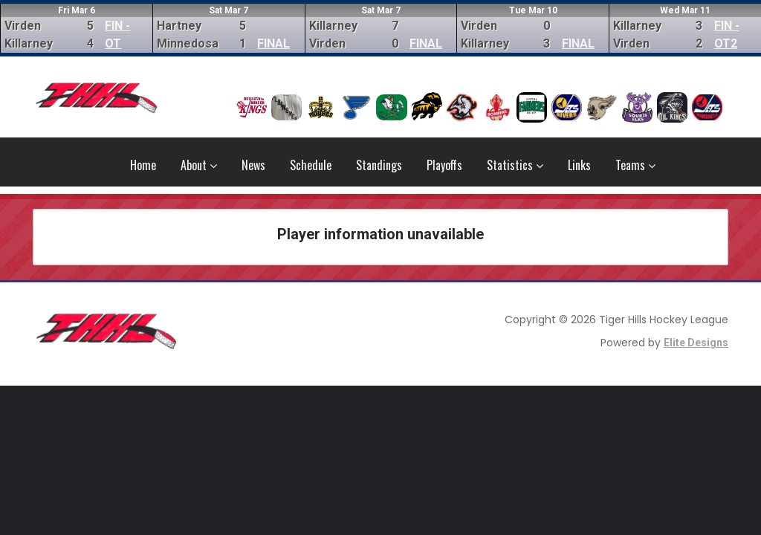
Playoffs (444, 165)
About (199, 165)
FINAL (273, 43)
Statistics (515, 165)
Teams (635, 165)
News (253, 165)
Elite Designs (696, 342)
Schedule (310, 165)
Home (143, 165)
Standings (379, 165)
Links (579, 165)
